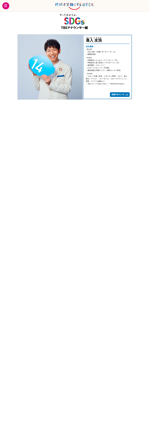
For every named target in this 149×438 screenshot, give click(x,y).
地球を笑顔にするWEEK (74, 6)
